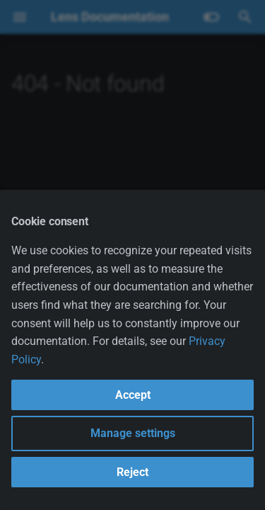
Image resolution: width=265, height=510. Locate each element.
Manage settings (132, 433)
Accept (133, 395)
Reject (132, 472)
